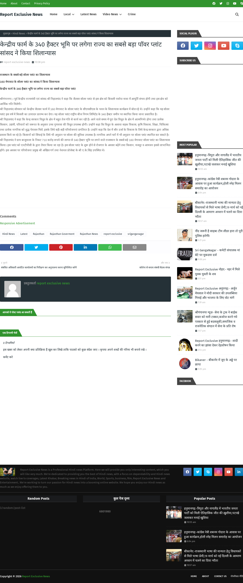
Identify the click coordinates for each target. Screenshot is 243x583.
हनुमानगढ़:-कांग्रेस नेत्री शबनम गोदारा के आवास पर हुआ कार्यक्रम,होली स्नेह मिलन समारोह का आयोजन (218, 183)
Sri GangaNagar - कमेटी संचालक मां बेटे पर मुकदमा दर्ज (217, 252)
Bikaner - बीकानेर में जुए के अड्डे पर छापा (216, 362)
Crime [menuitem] (132, 14)
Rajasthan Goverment (62, 234)
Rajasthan (38, 234)
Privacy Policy (42, 3)
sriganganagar (136, 234)
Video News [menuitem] (110, 14)
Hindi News (19, 33)
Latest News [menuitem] (89, 14)
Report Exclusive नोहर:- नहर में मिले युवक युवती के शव (217, 272)
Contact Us (220, 576)
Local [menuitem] (67, 14)
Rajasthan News (89, 234)
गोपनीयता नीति (237, 576)
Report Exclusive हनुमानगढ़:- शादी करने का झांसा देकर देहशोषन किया (216, 343)
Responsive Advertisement (17, 223)
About (14, 3)
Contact (25, 3)
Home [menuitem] (53, 14)
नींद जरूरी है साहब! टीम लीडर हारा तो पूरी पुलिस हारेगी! (219, 233)
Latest (23, 234)
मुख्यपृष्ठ (6, 33)
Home (3, 3)
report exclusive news (17, 62)
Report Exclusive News (21, 14)
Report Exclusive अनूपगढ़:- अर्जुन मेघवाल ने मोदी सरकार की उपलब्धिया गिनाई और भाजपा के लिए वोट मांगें (216, 293)
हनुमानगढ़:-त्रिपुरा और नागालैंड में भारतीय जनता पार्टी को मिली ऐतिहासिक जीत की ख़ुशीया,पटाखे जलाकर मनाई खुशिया (218, 159)
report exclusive (113, 234)
